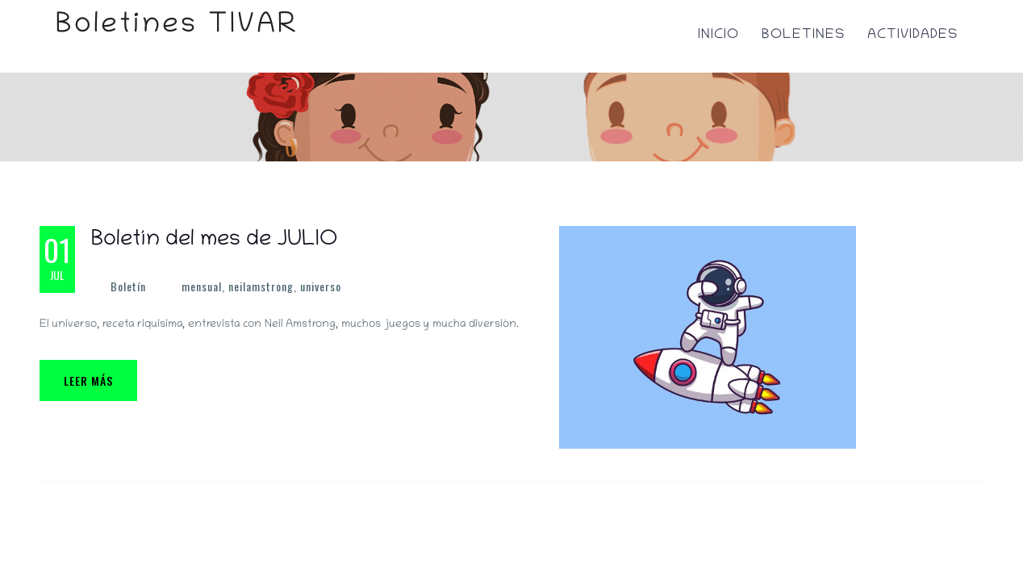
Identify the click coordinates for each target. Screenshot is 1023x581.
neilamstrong (261, 286)
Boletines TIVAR (177, 26)
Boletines (803, 35)
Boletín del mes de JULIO (214, 240)
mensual (202, 286)
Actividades (912, 35)
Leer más (88, 380)
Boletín (128, 286)
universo (320, 286)
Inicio (718, 35)
